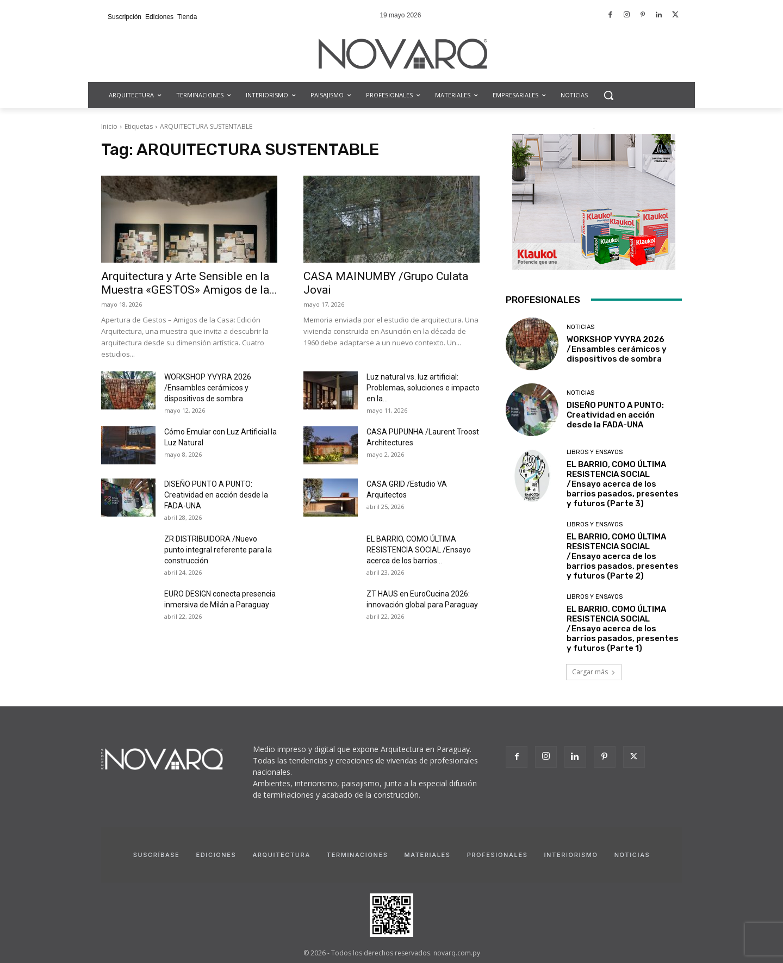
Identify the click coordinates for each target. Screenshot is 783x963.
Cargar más (594, 671)
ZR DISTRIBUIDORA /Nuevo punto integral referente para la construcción (218, 550)
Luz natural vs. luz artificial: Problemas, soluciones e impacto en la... (423, 387)
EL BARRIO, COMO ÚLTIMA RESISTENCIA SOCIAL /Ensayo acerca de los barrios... (418, 550)
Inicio (109, 126)
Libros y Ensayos (595, 452)
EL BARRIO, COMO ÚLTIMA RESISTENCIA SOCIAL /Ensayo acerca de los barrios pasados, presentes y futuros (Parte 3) (623, 483)
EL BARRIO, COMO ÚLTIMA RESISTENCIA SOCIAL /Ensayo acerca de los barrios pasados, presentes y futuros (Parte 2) (623, 556)
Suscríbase (156, 855)
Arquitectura (281, 855)
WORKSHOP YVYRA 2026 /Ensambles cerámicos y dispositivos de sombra (207, 387)
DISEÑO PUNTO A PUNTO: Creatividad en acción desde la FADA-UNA (216, 495)
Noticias (580, 327)
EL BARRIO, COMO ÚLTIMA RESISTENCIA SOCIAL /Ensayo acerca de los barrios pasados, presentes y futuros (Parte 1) (623, 628)
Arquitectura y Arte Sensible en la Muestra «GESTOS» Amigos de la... (189, 283)
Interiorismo (571, 855)
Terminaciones (357, 855)
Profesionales (497, 855)
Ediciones (216, 855)
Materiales (428, 855)
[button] (608, 95)
